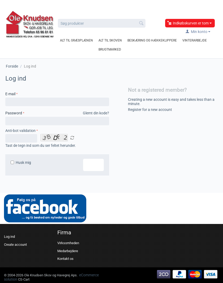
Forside (12, 66)
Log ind (93, 165)
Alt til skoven (110, 40)
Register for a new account (150, 109)
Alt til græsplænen (76, 40)
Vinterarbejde (194, 40)
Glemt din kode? (96, 113)
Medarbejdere (67, 251)
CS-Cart (23, 279)
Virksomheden (68, 243)
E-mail (10, 94)
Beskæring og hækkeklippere (152, 40)
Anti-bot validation (20, 130)
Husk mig (21, 162)
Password (13, 113)
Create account (15, 245)
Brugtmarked (109, 49)
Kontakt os (65, 259)
